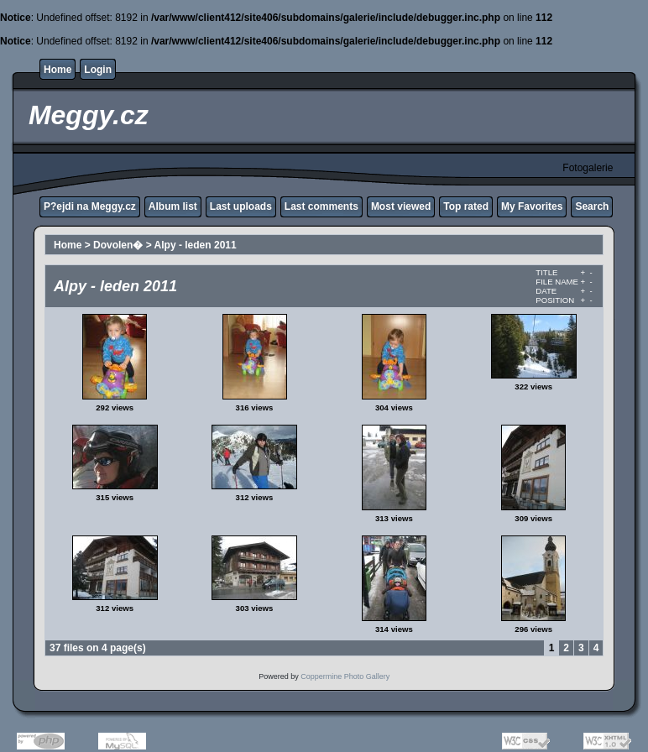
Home (57, 70)
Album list (173, 206)
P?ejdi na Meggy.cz (90, 206)
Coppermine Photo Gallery (344, 676)
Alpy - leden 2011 (195, 245)
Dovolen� (118, 245)
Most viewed (401, 206)
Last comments (321, 206)
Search (592, 206)
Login (98, 70)
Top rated (466, 206)
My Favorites (531, 206)
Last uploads (241, 206)
